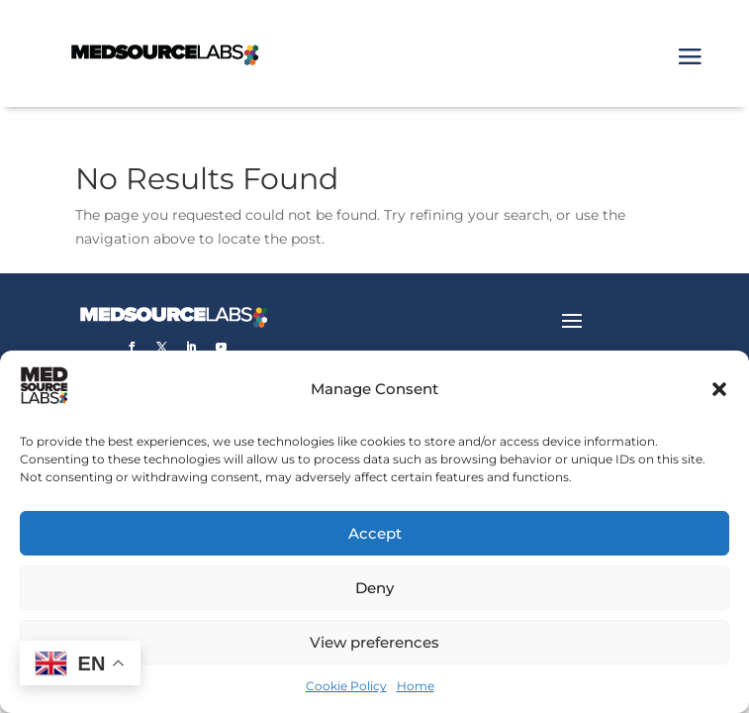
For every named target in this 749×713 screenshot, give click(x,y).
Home (415, 685)
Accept (375, 533)
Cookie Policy (346, 685)
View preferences (374, 642)
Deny (374, 587)
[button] (719, 389)
